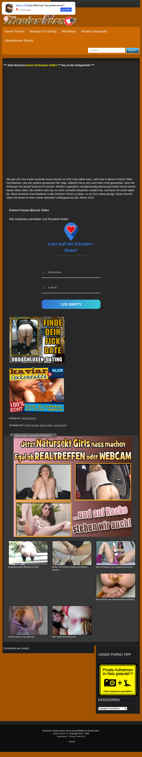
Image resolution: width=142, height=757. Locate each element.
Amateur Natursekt (94, 31)
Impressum (62, 736)
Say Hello (66, 9)
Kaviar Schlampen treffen (41, 65)
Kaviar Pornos (14, 31)
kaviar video (46, 425)
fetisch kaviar (32, 425)
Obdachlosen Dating (19, 40)
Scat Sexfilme (28, 418)
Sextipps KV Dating (42, 31)
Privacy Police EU (77, 736)
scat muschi (60, 425)
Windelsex (69, 31)
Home (72, 741)
